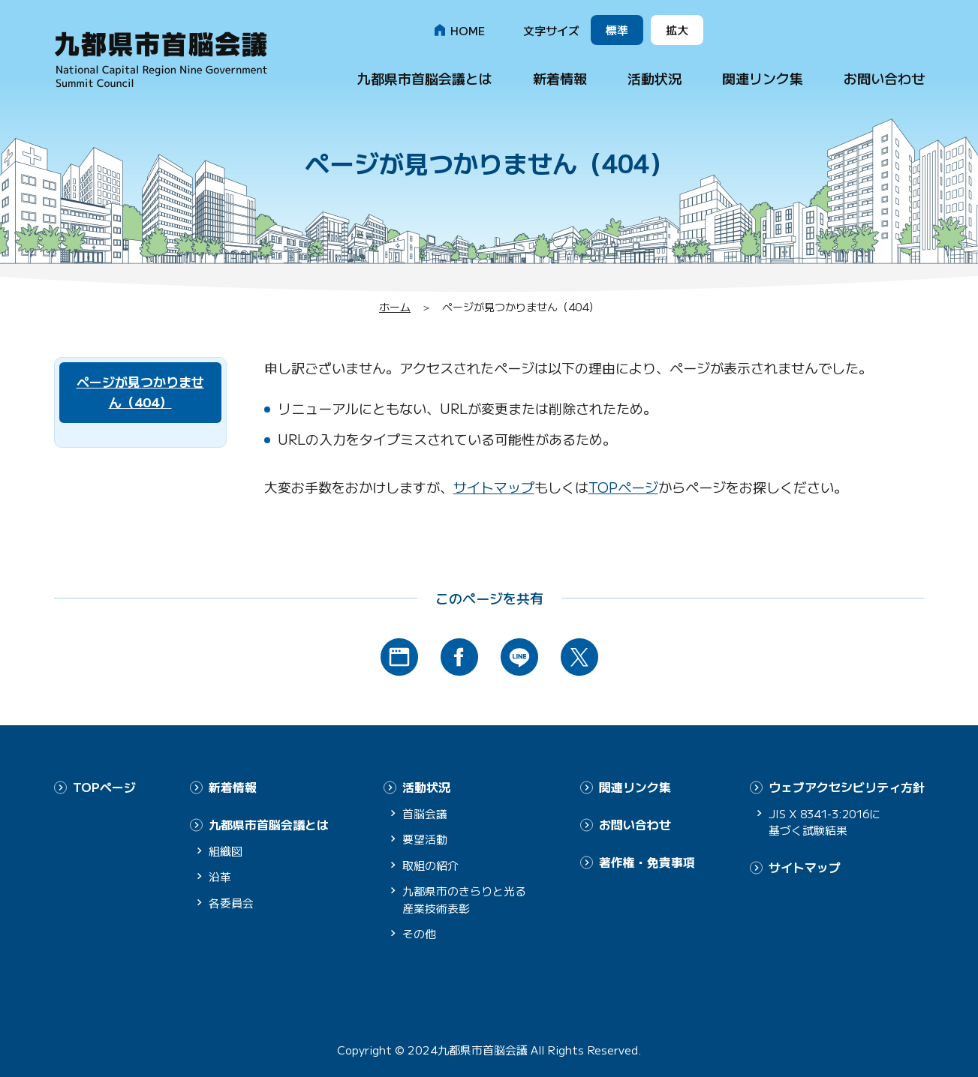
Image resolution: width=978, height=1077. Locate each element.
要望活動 (424, 839)
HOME (467, 30)
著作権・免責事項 (647, 860)
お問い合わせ (884, 78)
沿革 (220, 876)
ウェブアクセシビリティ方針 (847, 787)
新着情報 (560, 78)
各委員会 (231, 901)
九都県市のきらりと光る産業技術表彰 (464, 899)
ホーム (395, 306)
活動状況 (654, 78)
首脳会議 (424, 812)
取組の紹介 (430, 864)
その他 (419, 933)
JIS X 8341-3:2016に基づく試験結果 (828, 821)
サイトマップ (493, 486)
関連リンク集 (762, 78)
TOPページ (623, 486)
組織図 (225, 849)
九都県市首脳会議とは (424, 78)
